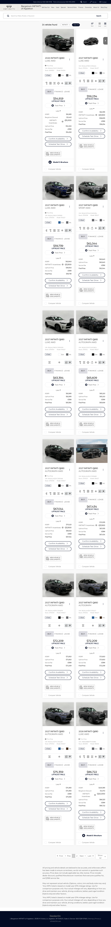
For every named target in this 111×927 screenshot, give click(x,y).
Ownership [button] (88, 7)
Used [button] (57, 7)
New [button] (52, 7)
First (60, 856)
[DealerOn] (55, 916)
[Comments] (66, 83)
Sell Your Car (46, 7)
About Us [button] (96, 7)
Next (82, 856)
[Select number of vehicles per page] (102, 856)
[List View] (105, 24)
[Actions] (69, 59)
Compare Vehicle (54, 169)
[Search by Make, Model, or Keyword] (52, 15)
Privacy (97, 919)
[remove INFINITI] (65, 24)
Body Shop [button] (104, 7)
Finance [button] (80, 7)
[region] (58, 124)
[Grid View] (99, 24)
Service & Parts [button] (72, 7)
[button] (72, 41)
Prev (68, 856)
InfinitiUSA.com (55, 921)
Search (98, 16)
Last (91, 856)
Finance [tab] (59, 91)
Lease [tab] (67, 91)
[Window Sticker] (70, 83)
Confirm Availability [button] (57, 139)
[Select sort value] (93, 24)
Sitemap (91, 919)
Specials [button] (63, 7)
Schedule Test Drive (57, 144)
